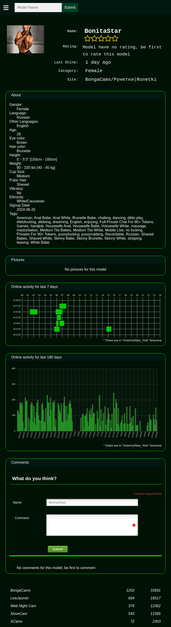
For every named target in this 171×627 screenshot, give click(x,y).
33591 (155, 590)
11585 (155, 613)
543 (131, 613)
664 (131, 598)
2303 (156, 621)
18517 (155, 598)
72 (132, 621)
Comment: (21, 518)
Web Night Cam (23, 606)
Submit (58, 549)
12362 (155, 606)
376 (131, 606)
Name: (17, 502)
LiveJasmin (19, 598)
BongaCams (20, 590)
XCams (16, 621)
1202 (130, 590)
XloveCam (18, 613)
